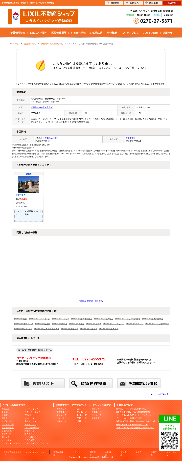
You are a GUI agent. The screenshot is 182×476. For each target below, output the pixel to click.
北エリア (61, 418)
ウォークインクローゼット (36, 443)
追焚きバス (7, 434)
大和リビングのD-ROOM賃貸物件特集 (133, 412)
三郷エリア (82, 418)
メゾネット (7, 421)
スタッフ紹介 (150, 32)
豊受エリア (82, 412)
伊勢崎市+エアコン (134, 324)
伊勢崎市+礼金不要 (88, 328)
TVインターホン (31, 427)
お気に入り (133, 2)
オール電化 (7, 440)
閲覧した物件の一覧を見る (91, 301)
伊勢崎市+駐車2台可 (23, 328)
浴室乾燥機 (7, 431)
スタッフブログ (130, 32)
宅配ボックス (30, 421)
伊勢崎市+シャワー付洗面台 (127, 319)
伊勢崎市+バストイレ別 (39, 319)
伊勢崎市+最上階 (42, 324)
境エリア (81, 409)
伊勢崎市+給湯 (20, 319)
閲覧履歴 (151, 2)
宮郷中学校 (131, 138)
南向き (5, 418)
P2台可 (27, 415)
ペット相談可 (30, 437)
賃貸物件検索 (17, 32)
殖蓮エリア (62, 415)
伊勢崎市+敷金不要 (69, 328)
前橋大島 (96, 418)
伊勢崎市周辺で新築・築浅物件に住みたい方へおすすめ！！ (143, 421)
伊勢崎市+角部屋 (59, 324)
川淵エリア (82, 421)
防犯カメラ (29, 431)
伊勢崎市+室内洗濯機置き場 (46, 328)
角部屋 (5, 415)
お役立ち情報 (78, 32)
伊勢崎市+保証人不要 (108, 328)
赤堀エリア (62, 409)
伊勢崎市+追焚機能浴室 (81, 319)
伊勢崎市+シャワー (60, 319)
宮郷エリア (97, 412)
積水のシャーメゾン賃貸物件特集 (131, 409)
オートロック (30, 424)
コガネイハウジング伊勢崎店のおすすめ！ (135, 427)
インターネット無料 (11, 443)
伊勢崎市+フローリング (113, 324)
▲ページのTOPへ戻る (160, 394)
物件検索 (113, 2)
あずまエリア (62, 412)
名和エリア (82, 415)
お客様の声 (96, 32)
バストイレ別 (8, 424)
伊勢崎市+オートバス (23, 324)
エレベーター (30, 418)
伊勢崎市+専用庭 (76, 324)
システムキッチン (32, 409)
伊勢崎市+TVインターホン (157, 324)
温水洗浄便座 (8, 427)
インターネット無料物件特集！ (130, 418)
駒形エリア (62, 421)
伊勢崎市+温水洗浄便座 (152, 319)
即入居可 (28, 434)
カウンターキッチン (33, 412)
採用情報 (168, 32)
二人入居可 (29, 440)
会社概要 (112, 32)
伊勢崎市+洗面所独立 (103, 319)
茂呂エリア (97, 415)
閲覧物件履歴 (58, 32)
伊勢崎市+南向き (93, 324)
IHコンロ (6, 437)
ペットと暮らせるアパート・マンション (134, 415)
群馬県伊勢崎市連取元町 (42, 107)
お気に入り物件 (38, 32)
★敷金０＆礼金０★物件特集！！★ (132, 424)
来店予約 (172, 3)
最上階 (5, 412)
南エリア (96, 409)
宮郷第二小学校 (52, 138)
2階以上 (5, 409)
